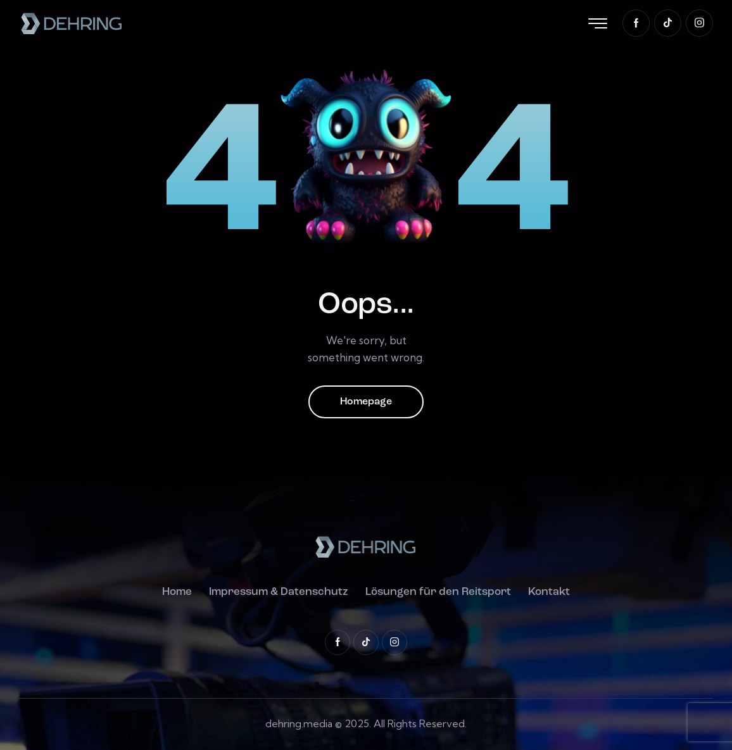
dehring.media (298, 723)
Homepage (366, 402)
